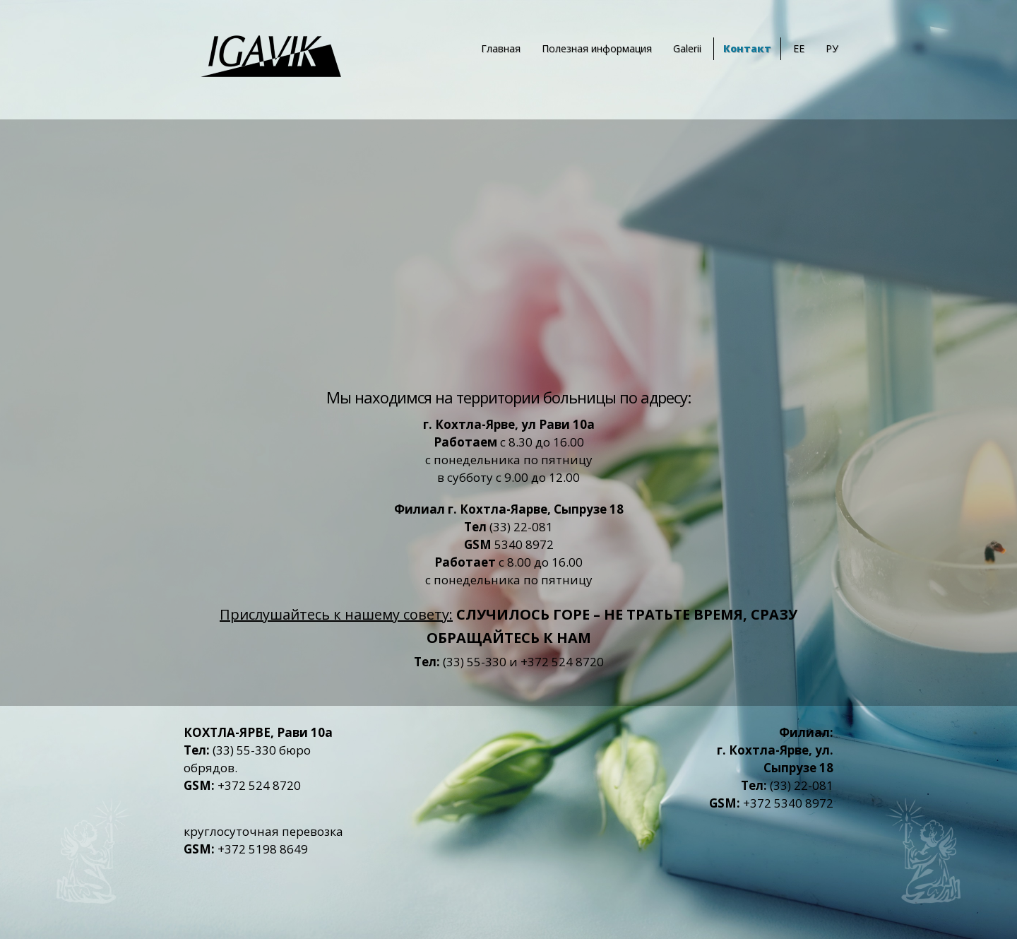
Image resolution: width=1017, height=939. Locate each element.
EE (798, 48)
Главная (501, 48)
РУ (832, 48)
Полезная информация (597, 48)
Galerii (687, 48)
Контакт (747, 48)
